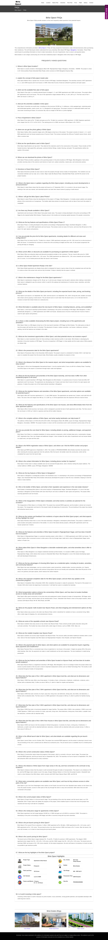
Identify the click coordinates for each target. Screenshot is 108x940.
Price (75, 2)
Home (42, 2)
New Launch (80, 928)
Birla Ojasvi (42, 47)
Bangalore (74, 50)
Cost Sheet (27, 928)
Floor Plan (69, 2)
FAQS (80, 2)
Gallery (85, 2)
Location (48, 2)
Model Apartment (54, 928)
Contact (91, 2)
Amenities (62, 2)
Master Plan (55, 2)
